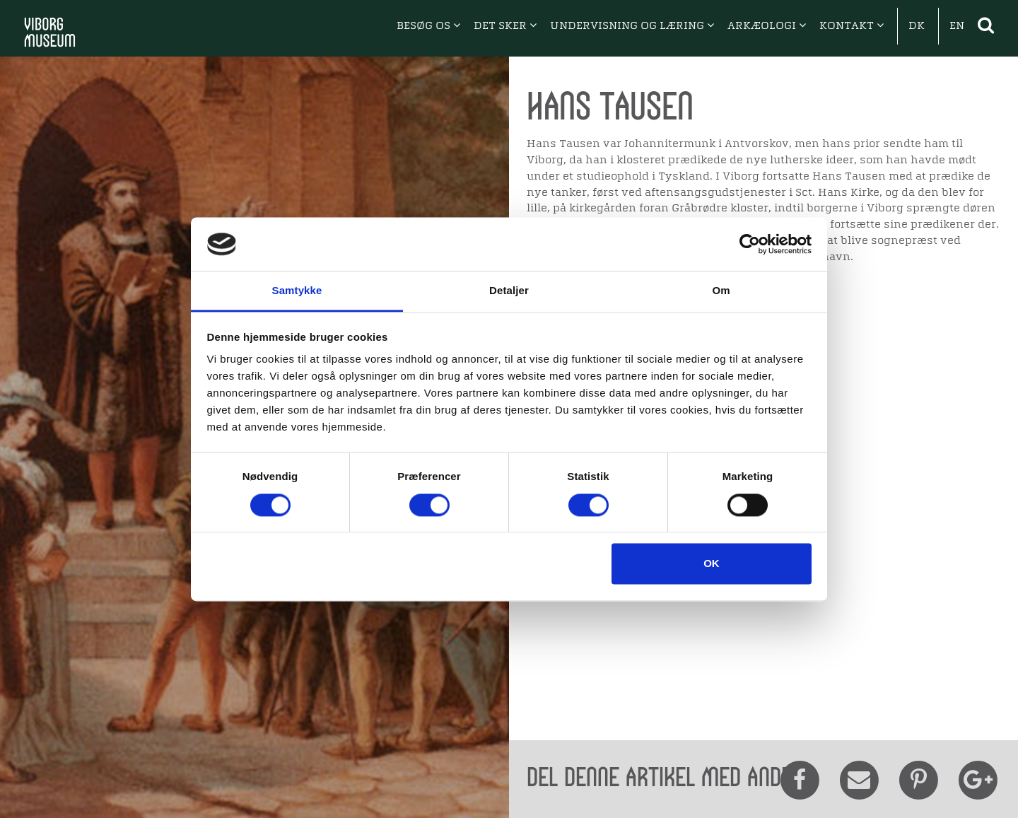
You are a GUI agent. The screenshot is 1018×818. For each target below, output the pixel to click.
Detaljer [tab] (509, 291)
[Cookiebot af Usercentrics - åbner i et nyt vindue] (750, 244)
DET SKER (505, 26)
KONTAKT (851, 26)
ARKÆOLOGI (766, 26)
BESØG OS (428, 26)
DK (916, 26)
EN (956, 26)
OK (711, 564)
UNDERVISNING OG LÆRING (632, 26)
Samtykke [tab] (297, 291)
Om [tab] (721, 291)
